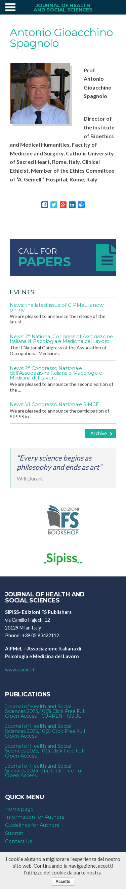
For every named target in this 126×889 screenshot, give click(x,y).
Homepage (19, 809)
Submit (14, 833)
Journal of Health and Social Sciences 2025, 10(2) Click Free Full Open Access (45, 731)
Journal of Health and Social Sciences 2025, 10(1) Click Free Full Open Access (44, 751)
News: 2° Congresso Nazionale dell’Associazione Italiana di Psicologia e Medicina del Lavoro (56, 373)
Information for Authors (34, 817)
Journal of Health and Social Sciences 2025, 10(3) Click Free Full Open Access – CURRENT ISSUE (45, 711)
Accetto (62, 881)
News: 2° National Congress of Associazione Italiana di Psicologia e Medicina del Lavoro (61, 339)
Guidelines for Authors (32, 825)
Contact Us (18, 841)
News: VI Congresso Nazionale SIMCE (54, 404)
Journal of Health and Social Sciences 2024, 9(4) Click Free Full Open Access (44, 771)
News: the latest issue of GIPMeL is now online (57, 307)
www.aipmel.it (20, 669)
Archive (101, 433)
